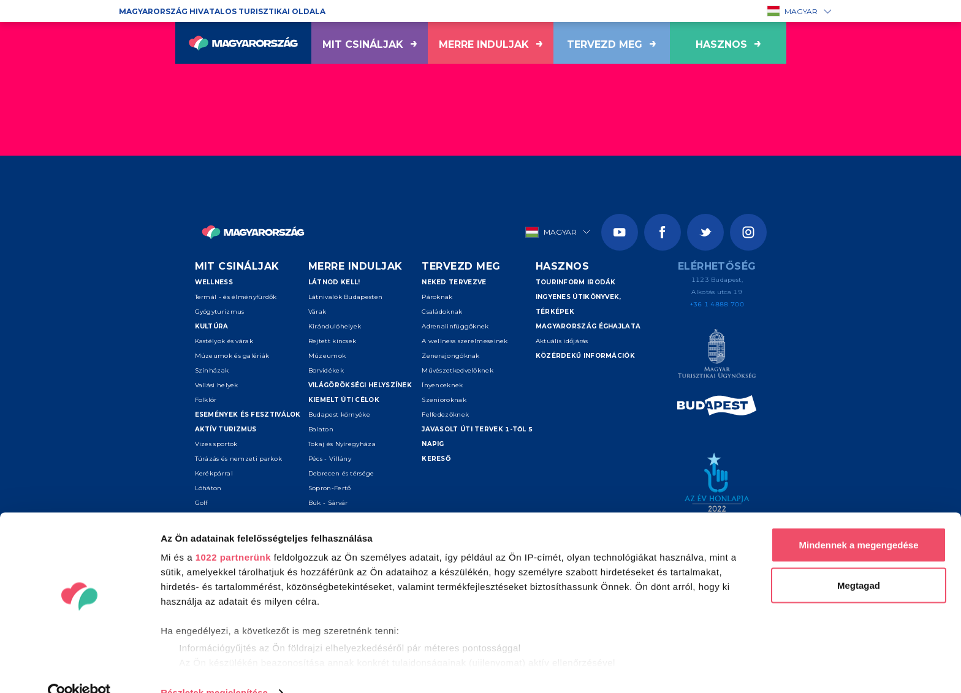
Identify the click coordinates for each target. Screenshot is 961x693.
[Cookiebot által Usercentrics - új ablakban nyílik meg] (79, 669)
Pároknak (437, 297)
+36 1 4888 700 (717, 304)
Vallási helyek (216, 385)
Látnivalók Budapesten (345, 297)
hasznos (728, 44)
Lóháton (208, 488)
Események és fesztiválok (248, 414)
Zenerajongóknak (451, 356)
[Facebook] (662, 232)
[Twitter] (705, 232)
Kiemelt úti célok (343, 400)
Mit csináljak (369, 44)
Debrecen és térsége (341, 473)
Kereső (436, 459)
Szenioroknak (444, 400)
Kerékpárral (214, 473)
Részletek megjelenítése (214, 669)
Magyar (792, 11)
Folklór (206, 400)
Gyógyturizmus (220, 312)
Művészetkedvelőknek (457, 370)
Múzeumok (327, 356)
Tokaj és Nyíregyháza (342, 444)
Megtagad (858, 561)
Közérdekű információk (585, 356)
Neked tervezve (454, 282)
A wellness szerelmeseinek (465, 341)
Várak (317, 312)
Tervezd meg (611, 44)
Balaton (320, 429)
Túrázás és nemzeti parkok (239, 459)
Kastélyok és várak (224, 341)
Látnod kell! (334, 282)
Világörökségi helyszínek (360, 385)
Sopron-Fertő (329, 488)
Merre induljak (490, 44)
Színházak (212, 370)
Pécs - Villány (329, 459)
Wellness (214, 282)
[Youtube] (619, 232)
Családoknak (442, 312)
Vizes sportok (216, 444)
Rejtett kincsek (332, 341)
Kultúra (212, 326)
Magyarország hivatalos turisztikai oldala (222, 11)
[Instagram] (748, 232)
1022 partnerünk (233, 533)
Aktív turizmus (226, 429)
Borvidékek (326, 370)
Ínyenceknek (442, 385)
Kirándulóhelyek (335, 326)
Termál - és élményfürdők (236, 297)
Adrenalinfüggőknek (455, 326)
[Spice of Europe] (716, 407)
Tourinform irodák (576, 282)
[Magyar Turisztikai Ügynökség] (716, 355)
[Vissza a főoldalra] (243, 43)
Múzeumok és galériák (232, 356)
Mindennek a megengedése (858, 521)
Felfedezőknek (445, 414)
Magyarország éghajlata (588, 326)
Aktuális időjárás (562, 341)
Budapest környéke (339, 414)
